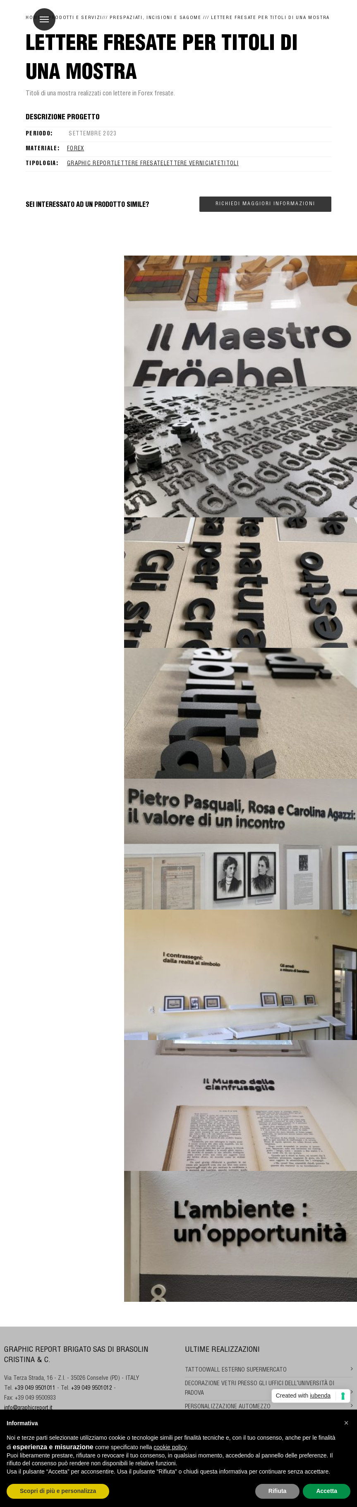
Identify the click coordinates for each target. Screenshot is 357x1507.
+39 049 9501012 (91, 1388)
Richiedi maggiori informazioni (265, 203)
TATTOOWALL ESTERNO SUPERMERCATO (236, 1370)
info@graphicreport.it (28, 1408)
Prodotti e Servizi (75, 18)
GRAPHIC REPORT (91, 164)
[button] (346, 1422)
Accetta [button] (326, 1491)
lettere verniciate (192, 164)
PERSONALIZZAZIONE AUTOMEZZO (228, 1407)
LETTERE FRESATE (139, 164)
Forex (75, 149)
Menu (41, 15)
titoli (229, 164)
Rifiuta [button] (277, 1491)
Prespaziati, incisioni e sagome (155, 18)
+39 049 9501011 (34, 1388)
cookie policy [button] (169, 1447)
